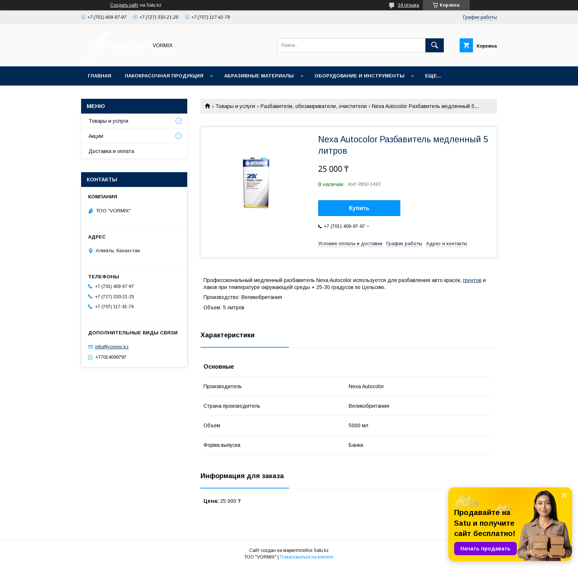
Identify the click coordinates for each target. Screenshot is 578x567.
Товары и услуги (235, 106)
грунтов (472, 280)
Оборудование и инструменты (359, 76)
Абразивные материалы (259, 76)
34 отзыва (408, 5)
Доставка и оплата (111, 151)
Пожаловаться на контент (307, 557)
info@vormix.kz (112, 346)
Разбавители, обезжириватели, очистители (314, 106)
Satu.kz (321, 550)
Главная (99, 76)
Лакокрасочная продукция (164, 76)
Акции (95, 136)
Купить (359, 208)
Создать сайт (124, 5)
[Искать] (434, 45)
